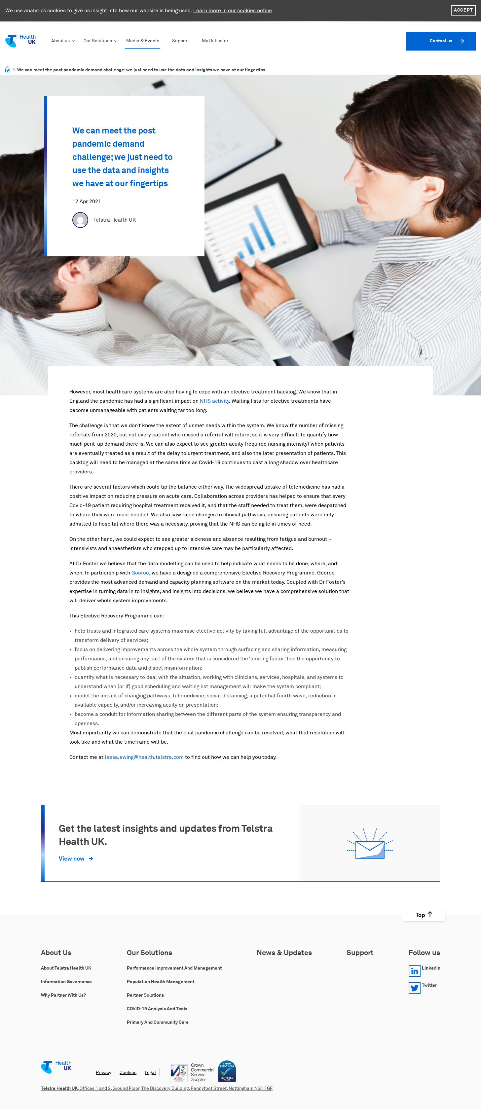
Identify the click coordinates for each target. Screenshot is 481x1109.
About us (60, 41)
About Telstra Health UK (66, 968)
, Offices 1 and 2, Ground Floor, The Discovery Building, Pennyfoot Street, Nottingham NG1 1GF (157, 1088)
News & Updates (284, 953)
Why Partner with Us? (63, 995)
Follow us (424, 953)
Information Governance (66, 982)
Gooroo (140, 572)
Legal (150, 1072)
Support (180, 41)
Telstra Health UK (114, 220)
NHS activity (214, 401)
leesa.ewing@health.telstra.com (144, 757)
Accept (463, 10)
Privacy (103, 1072)
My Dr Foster (215, 41)
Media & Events (142, 41)
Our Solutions (98, 41)
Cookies (128, 1072)
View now (72, 859)
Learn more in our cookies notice (232, 10)
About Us (56, 953)
